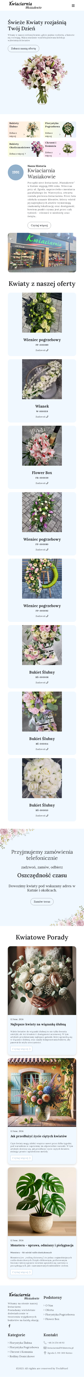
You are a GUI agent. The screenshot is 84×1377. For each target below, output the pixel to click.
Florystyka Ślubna (21, 1343)
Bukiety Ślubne (14, 125)
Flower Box (42, 472)
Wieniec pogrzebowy (42, 340)
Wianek (42, 406)
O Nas (49, 1305)
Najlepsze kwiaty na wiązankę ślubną (38, 1024)
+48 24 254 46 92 (54, 1342)
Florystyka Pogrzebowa (52, 125)
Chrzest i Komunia (50, 144)
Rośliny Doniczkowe (22, 1356)
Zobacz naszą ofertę (23, 48)
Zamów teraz (42, 901)
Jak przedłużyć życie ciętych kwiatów (38, 1136)
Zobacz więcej (13, 134)
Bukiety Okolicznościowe (19, 146)
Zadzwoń (42, 350)
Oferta (49, 1310)
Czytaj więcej (39, 225)
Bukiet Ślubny (42, 672)
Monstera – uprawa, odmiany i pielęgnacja (42, 1245)
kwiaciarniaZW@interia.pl (58, 1347)
